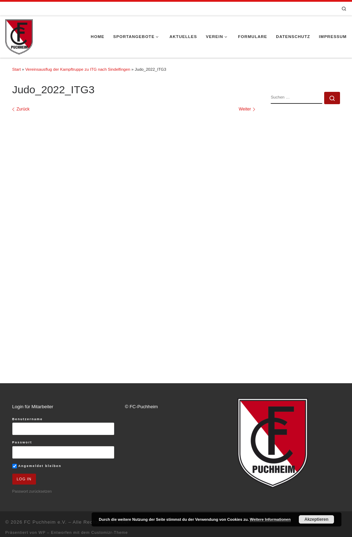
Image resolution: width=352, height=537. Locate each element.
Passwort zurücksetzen (32, 497)
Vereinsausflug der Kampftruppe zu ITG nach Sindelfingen (77, 69)
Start (16, 69)
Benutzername (27, 424)
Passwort (22, 447)
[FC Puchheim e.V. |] (19, 36)
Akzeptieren (316, 519)
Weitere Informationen (270, 519)
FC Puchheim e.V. (45, 527)
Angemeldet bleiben (37, 471)
